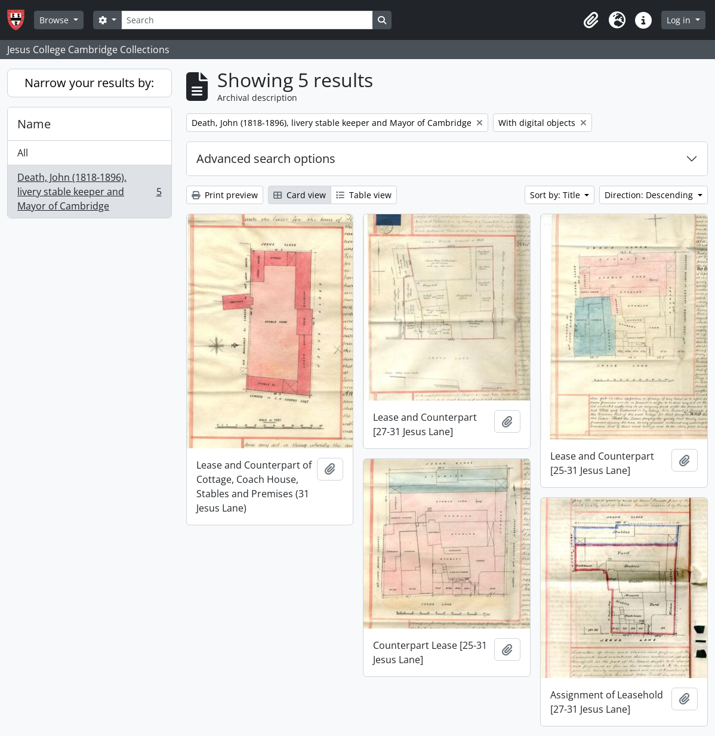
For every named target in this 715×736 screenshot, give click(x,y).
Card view (299, 195)
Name (34, 124)
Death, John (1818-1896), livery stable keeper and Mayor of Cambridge (89, 192)
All (22, 152)
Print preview (225, 195)
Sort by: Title (556, 195)
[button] (591, 20)
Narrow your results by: (89, 83)
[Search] (247, 20)
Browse (55, 20)
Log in (680, 20)
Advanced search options (265, 158)
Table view (364, 195)
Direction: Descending (650, 195)
